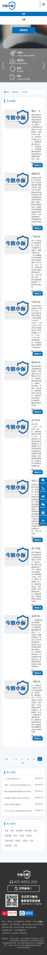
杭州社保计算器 (38, 924)
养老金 (29, 835)
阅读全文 (37, 165)
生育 (31, 840)
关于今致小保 (36, 921)
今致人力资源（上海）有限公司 (20, 938)
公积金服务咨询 (18, 921)
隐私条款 (5, 938)
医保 (15, 835)
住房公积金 (9, 840)
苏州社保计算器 (7, 927)
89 (34, 759)
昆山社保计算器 (19, 927)
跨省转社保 (23, 933)
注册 (23, 20)
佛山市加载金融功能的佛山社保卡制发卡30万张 (21, 791)
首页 (6, 92)
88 (28, 759)
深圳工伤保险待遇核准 (12, 804)
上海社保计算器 (26, 924)
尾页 (23, 763)
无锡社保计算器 (7, 930)
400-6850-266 (25, 882)
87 (22, 759)
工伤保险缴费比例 (20, 930)
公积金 (21, 835)
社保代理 (15, 933)
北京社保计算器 (14, 924)
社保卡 (25, 840)
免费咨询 (24, 30)
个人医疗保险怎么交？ (12, 778)
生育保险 (8, 845)
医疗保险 (19, 830)
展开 (41, 922)
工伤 (15, 845)
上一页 (14, 759)
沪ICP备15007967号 (37, 941)
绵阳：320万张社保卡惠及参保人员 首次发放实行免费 (23, 785)
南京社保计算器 (30, 927)
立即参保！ (23, 889)
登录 (23, 14)
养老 (12, 830)
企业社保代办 (6, 933)
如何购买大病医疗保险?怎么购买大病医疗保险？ (21, 798)
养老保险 (8, 835)
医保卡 (17, 840)
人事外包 (9, 921)
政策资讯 (15, 92)
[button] (27, 54)
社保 (6, 830)
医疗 (35, 830)
